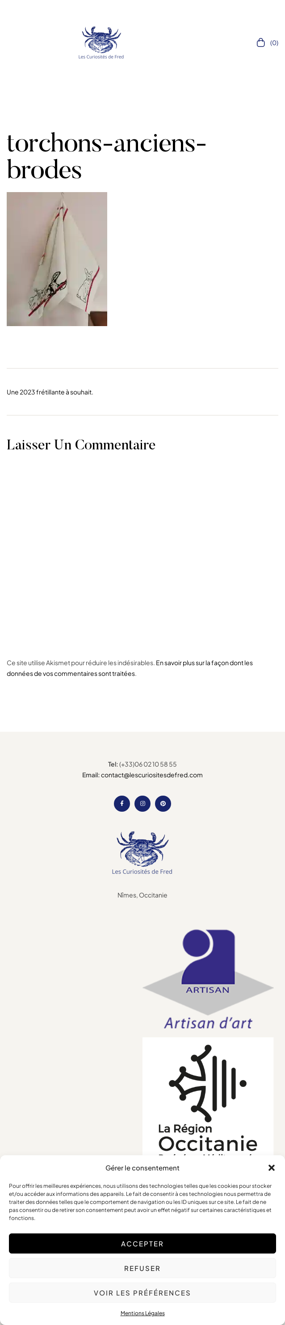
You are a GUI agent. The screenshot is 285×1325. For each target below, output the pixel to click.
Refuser (142, 1268)
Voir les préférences (142, 1292)
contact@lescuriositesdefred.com (152, 775)
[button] (271, 1167)
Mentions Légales (143, 1313)
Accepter (142, 1243)
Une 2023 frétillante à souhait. (50, 392)
